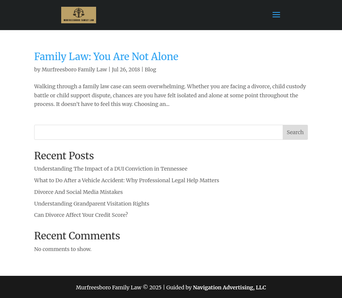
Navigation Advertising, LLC (229, 287)
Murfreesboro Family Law (74, 69)
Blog (150, 69)
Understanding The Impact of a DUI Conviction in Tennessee (110, 168)
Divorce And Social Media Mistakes (78, 192)
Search (295, 132)
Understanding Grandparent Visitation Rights (91, 203)
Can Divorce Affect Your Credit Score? (81, 215)
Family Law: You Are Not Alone (106, 56)
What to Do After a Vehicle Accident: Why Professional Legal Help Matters (126, 180)
